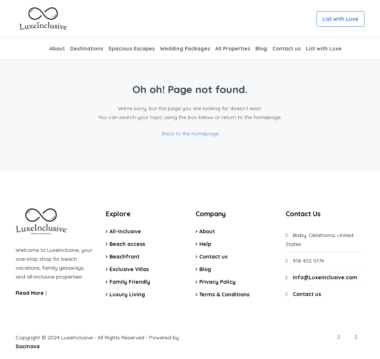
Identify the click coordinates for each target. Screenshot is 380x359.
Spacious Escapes (131, 48)
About (57, 48)
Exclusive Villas (129, 269)
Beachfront (124, 256)
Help (205, 244)
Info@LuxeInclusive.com (325, 277)
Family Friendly (129, 282)
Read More (31, 293)
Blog (261, 48)
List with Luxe (340, 19)
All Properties (232, 48)
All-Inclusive (125, 231)
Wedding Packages (185, 48)
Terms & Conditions (224, 294)
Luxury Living (127, 294)
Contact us (286, 48)
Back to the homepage (190, 133)
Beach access (127, 244)
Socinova (28, 346)
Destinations (86, 48)
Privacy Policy (217, 282)
